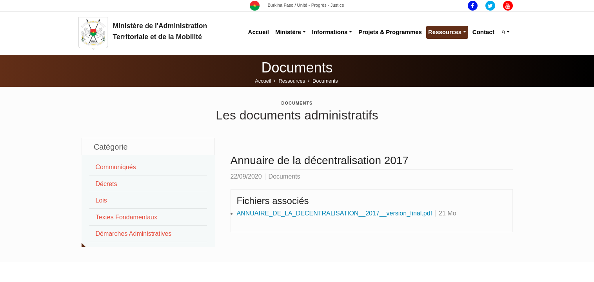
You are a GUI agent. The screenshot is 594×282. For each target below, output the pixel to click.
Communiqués (116, 167)
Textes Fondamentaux (126, 217)
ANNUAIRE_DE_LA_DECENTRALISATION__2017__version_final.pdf (334, 213)
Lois (101, 200)
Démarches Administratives (134, 233)
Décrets (106, 184)
